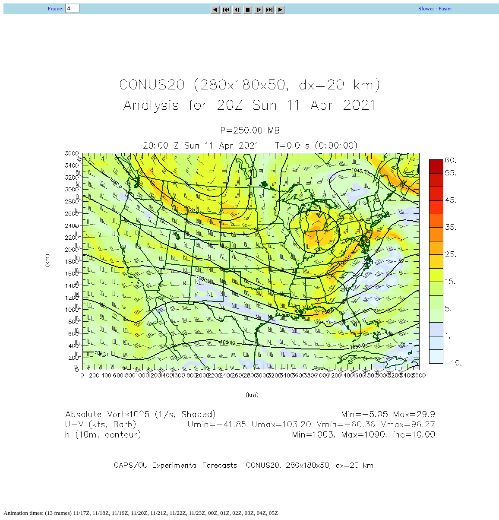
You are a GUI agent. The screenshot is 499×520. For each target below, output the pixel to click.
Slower (426, 8)
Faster (445, 8)
